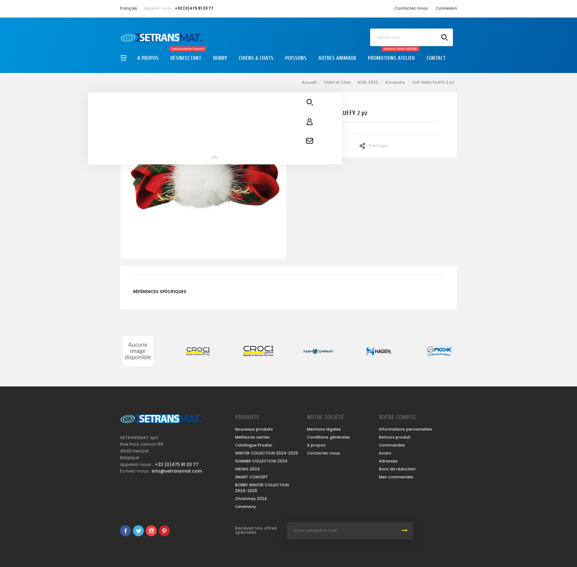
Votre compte (397, 417)
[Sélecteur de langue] (128, 8)
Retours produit (394, 437)
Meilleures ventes (252, 437)
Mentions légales (324, 429)
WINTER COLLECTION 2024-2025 (266, 453)
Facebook (125, 530)
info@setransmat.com (177, 471)
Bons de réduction (397, 469)
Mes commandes (396, 477)
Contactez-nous (411, 8)
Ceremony (245, 506)
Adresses (388, 461)
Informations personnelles (405, 429)
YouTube (151, 530)
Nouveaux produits (254, 429)
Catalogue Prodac (253, 445)
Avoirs (385, 453)
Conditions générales (328, 437)
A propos (316, 445)
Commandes (392, 445)
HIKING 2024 (247, 469)
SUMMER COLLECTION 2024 (261, 461)
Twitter (138, 530)
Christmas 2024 (251, 498)
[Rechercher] (411, 37)
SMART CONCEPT (251, 477)
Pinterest (164, 530)
